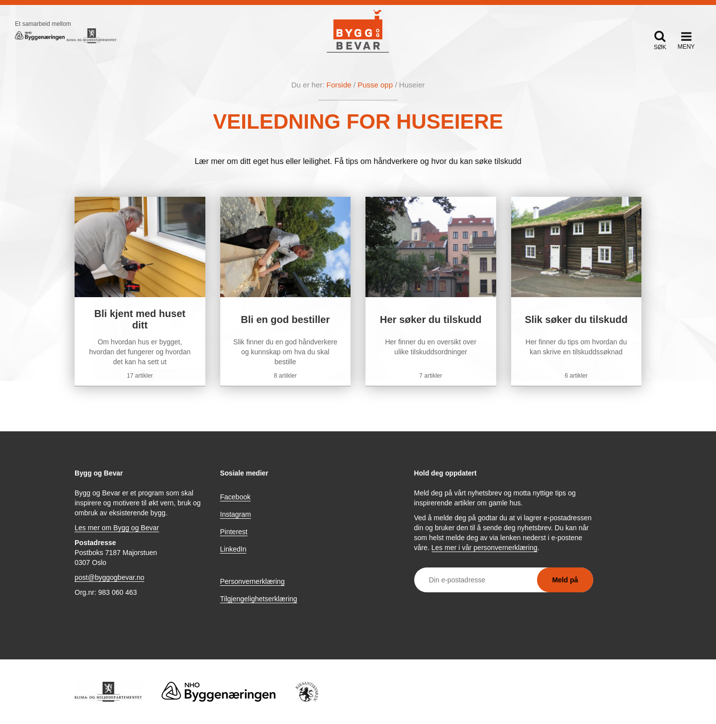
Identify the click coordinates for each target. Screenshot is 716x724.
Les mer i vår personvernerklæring (484, 548)
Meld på (565, 580)
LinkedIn (233, 549)
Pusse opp (375, 84)
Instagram (235, 514)
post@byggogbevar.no (109, 577)
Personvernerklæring (252, 581)
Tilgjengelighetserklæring (258, 599)
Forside (339, 84)
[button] (660, 40)
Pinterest (234, 532)
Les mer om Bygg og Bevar (117, 528)
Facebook (235, 497)
